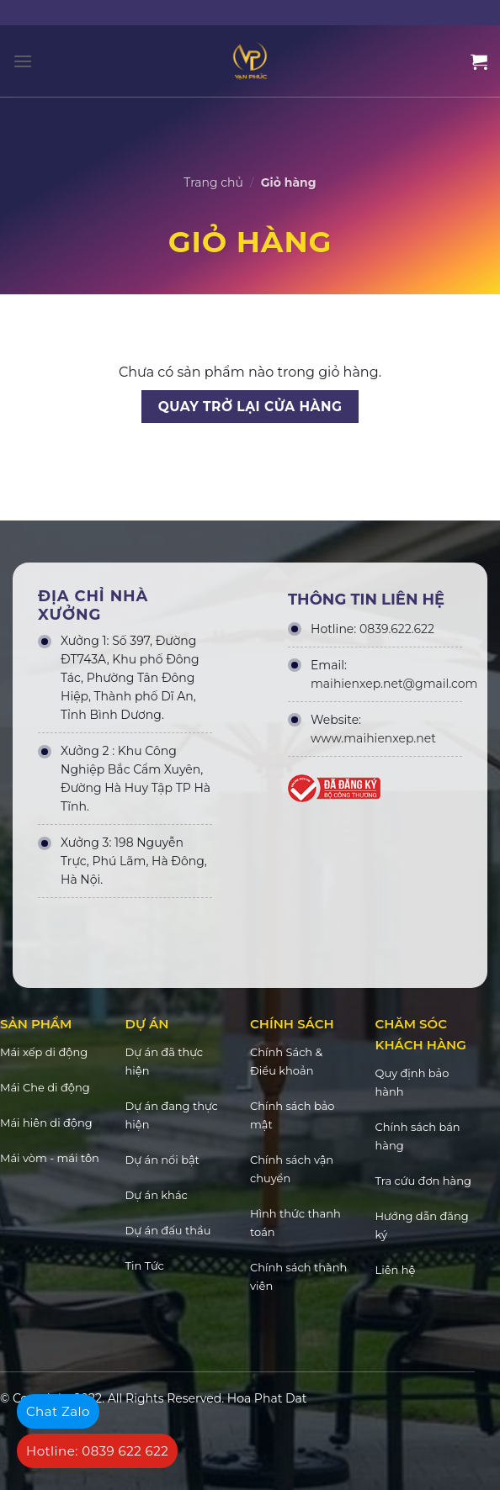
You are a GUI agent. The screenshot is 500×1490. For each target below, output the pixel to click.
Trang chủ (213, 182)
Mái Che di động (45, 1087)
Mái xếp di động (44, 1052)
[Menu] (23, 61)
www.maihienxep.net (373, 738)
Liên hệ (395, 1269)
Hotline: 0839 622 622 (97, 1451)
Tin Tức (144, 1265)
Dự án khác (156, 1195)
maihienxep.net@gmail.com (394, 683)
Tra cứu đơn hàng (423, 1180)
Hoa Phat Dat (267, 1398)
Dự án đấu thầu (168, 1230)
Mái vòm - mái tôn (49, 1158)
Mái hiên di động (46, 1122)
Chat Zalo (58, 1411)
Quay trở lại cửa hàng (250, 407)
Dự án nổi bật (162, 1159)
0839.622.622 (396, 629)
